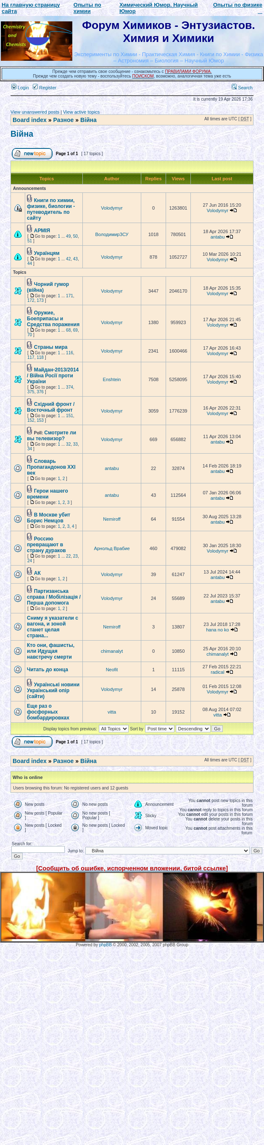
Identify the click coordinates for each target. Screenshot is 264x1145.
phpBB (105, 944)
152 (30, 420)
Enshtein (112, 379)
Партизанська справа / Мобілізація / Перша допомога (54, 597)
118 (40, 357)
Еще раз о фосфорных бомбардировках (48, 712)
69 (75, 330)
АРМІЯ (42, 231)
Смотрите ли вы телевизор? (51, 435)
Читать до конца (47, 669)
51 (29, 241)
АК (37, 573)
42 (68, 259)
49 (68, 236)
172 (30, 300)
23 (75, 556)
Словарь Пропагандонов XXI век (51, 467)
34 (29, 449)
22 (68, 556)
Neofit (112, 669)
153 (40, 420)
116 (69, 353)
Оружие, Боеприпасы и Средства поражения (53, 318)
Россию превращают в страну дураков (46, 544)
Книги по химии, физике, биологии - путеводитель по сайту (51, 209)
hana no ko (217, 629)
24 (29, 560)
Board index (30, 120)
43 (75, 259)
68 (68, 330)
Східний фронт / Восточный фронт (50, 407)
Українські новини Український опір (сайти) (53, 690)
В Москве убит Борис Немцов (48, 518)
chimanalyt (112, 651)
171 (69, 295)
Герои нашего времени (47, 494)
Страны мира (51, 347)
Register (44, 87)
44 (29, 263)
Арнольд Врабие (111, 548)
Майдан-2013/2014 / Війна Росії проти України (53, 375)
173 (40, 300)
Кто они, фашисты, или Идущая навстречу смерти (50, 651)
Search (242, 87)
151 (69, 415)
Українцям (47, 253)
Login (20, 87)
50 (75, 236)
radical (217, 672)
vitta (112, 711)
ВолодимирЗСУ (111, 234)
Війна (88, 120)
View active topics (81, 111)
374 (69, 387)
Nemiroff (111, 519)
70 (29, 334)
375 (30, 391)
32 (68, 444)
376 (40, 391)
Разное (63, 120)
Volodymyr (111, 207)
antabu (218, 236)
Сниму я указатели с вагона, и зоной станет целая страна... (52, 627)
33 (75, 444)
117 (30, 357)
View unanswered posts (35, 111)
